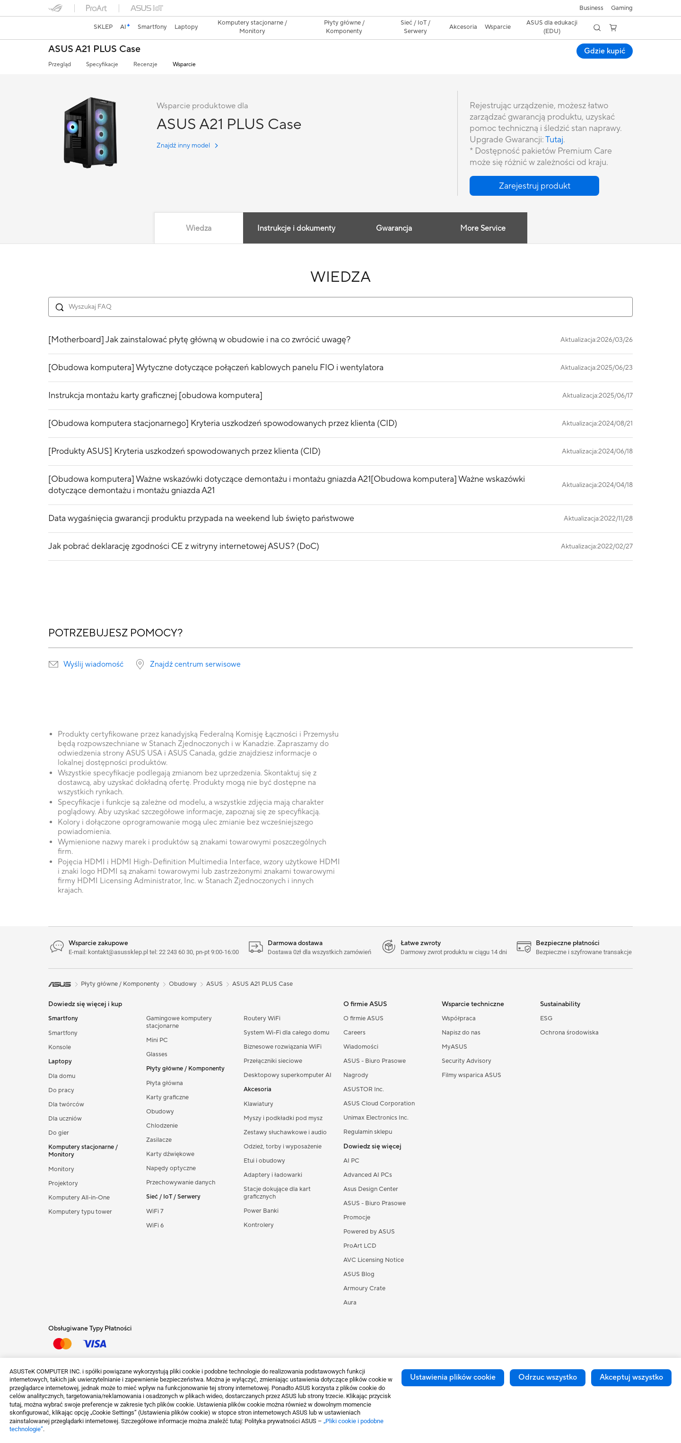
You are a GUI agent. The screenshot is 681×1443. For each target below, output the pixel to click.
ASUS (214, 984)
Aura (350, 1302)
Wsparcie (184, 64)
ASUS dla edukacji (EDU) (551, 27)
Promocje (356, 1217)
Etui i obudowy (264, 1161)
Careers (354, 1032)
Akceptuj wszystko (631, 1377)
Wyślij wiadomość (93, 664)
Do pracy (61, 1090)
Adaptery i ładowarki (273, 1175)
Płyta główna (164, 1083)
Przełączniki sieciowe (273, 1061)
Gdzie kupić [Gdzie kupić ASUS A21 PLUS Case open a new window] (604, 51)
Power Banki (261, 1211)
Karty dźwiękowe (170, 1154)
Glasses (156, 1054)
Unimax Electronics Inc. (376, 1117)
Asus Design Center (370, 1189)
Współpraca (459, 1018)
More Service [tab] (483, 228)
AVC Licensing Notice (373, 1260)
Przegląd (59, 64)
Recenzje (145, 64)
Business (591, 8)
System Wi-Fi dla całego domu (286, 1032)
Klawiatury (258, 1104)
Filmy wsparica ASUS (471, 1075)
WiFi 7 (155, 1211)
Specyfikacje (102, 64)
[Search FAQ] (340, 307)
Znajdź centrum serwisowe (195, 664)
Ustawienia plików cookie (453, 1377)
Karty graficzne (167, 1097)
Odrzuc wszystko (547, 1377)
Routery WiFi (262, 1018)
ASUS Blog (359, 1274)
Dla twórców (66, 1104)
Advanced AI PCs (367, 1175)
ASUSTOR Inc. (363, 1089)
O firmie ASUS (363, 1018)
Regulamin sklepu (367, 1132)
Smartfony (63, 1033)
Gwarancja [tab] (394, 228)
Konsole (59, 1047)
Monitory (61, 1169)
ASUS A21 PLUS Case (94, 49)
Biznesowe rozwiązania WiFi (283, 1047)
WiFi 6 (155, 1225)
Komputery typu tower (80, 1212)
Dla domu (61, 1076)
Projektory (63, 1183)
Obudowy (160, 1111)
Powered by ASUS (369, 1231)
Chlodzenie (162, 1126)
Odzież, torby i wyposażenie (283, 1146)
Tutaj (554, 139)
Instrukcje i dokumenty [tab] (296, 228)
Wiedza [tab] (198, 228)
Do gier (58, 1133)
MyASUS (454, 1047)
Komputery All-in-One (79, 1197)
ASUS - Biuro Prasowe (374, 1061)
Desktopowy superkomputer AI (288, 1075)
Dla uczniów (65, 1118)
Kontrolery (259, 1225)
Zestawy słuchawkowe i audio (285, 1132)
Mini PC (157, 1040)
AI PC (351, 1161)
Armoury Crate (364, 1288)
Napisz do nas (461, 1032)
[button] (622, 8)
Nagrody (355, 1075)
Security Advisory (466, 1061)
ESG (546, 1018)
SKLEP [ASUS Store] (103, 27)
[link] (64, 28)
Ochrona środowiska (569, 1032)
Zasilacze (159, 1140)
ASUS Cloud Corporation (379, 1103)
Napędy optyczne (171, 1168)
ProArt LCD (359, 1246)
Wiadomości (360, 1047)
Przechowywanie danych (181, 1182)
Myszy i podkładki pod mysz (283, 1118)
